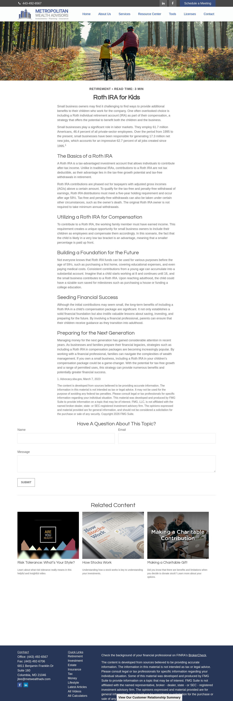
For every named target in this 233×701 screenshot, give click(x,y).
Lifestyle (73, 682)
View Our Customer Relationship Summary (149, 697)
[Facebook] (172, 3)
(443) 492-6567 (37, 656)
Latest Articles (77, 687)
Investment (75, 660)
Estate (72, 665)
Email (122, 429)
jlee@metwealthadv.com (33, 679)
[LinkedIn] (163, 3)
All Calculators (77, 695)
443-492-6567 (29, 3)
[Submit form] (26, 482)
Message (23, 452)
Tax (70, 674)
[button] (86, 14)
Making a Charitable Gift (167, 562)
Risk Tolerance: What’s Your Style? (46, 562)
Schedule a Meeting (197, 3)
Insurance (74, 669)
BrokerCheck (197, 655)
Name (21, 429)
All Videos (74, 691)
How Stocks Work (97, 562)
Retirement (75, 656)
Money (72, 678)
